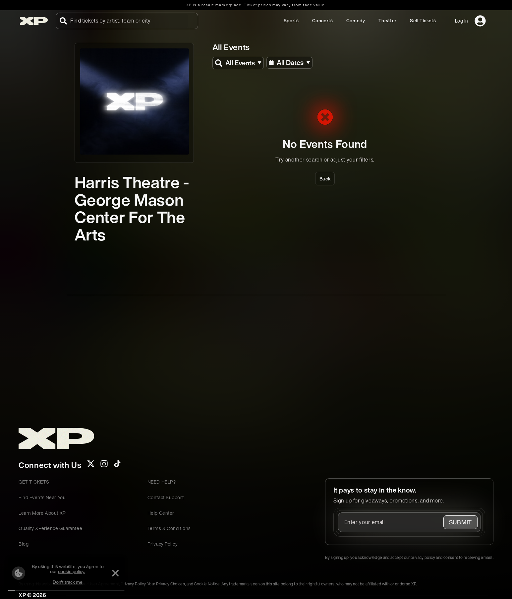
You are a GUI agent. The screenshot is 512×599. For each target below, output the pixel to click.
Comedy (355, 20)
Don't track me (68, 581)
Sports (291, 20)
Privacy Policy (162, 543)
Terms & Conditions (169, 528)
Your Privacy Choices (166, 584)
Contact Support (165, 497)
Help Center (160, 512)
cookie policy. (71, 571)
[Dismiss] (115, 573)
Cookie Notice (207, 584)
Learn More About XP (42, 512)
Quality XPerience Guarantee (50, 528)
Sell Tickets (423, 20)
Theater (387, 20)
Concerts (322, 20)
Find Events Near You (42, 497)
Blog (23, 543)
